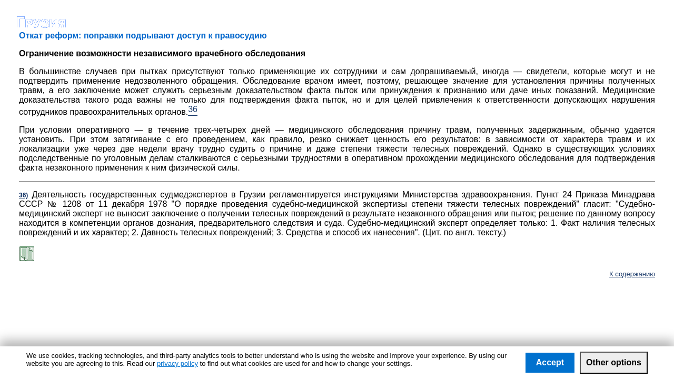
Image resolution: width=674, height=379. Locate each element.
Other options (613, 362)
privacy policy (177, 363)
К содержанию (632, 274)
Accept (550, 362)
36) (23, 195)
